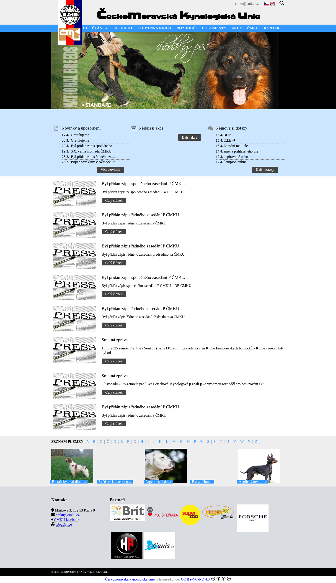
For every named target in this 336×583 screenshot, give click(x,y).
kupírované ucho (236, 157)
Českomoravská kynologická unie (130, 579)
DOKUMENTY (214, 28)
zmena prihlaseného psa (241, 151)
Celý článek (114, 200)
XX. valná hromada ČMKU (91, 151)
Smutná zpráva (115, 339)
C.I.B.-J (229, 140)
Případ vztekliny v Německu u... (94, 162)
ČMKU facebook (66, 520)
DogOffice (64, 524)
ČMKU (253, 28)
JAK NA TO (122, 28)
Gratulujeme (80, 135)
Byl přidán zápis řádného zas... (93, 157)
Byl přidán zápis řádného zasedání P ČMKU (140, 214)
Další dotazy (265, 169)
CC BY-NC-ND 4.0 (195, 579)
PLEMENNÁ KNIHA (154, 28)
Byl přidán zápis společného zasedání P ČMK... (143, 183)
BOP (227, 135)
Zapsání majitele (236, 146)
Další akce (189, 137)
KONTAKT (273, 28)
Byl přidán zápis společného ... (93, 146)
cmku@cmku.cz (247, 3)
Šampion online (235, 162)
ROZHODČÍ (186, 28)
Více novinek (110, 169)
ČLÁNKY (100, 28)
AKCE (237, 28)
